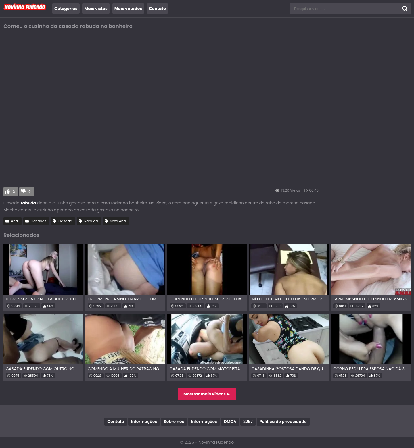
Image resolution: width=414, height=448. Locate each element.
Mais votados (128, 8)
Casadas (38, 221)
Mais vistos (95, 8)
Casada (65, 221)
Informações (144, 421)
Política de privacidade (283, 421)
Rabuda (91, 221)
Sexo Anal (118, 221)
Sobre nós (174, 421)
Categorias (65, 8)
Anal (15, 221)
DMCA (230, 421)
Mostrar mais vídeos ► (207, 394)
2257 (248, 421)
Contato (157, 8)
